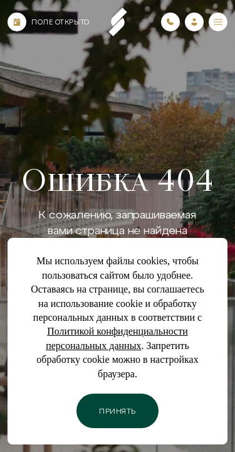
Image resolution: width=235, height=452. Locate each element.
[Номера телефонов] (170, 22)
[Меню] (218, 22)
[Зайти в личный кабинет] (194, 22)
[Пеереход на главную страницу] (117, 22)
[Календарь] (17, 22)
